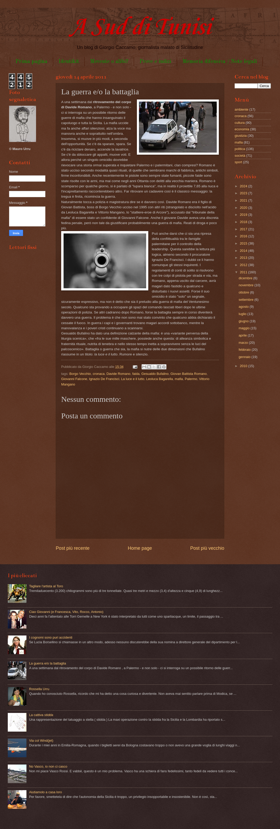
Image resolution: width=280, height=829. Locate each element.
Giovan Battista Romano (189, 374)
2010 (244, 366)
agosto (244, 307)
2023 (244, 193)
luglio (243, 314)
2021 (244, 200)
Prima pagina (31, 61)
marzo (244, 343)
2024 (244, 186)
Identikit (69, 61)
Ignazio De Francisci (104, 379)
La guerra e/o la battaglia (47, 663)
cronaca (99, 374)
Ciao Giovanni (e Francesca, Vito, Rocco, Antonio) (66, 612)
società (240, 156)
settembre (246, 300)
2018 (244, 222)
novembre (246, 285)
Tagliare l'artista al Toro (46, 586)
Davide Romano (118, 374)
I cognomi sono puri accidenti (50, 637)
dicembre (246, 278)
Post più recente (72, 548)
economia (242, 129)
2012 (244, 265)
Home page (140, 548)
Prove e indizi (155, 61)
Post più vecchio (207, 548)
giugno (244, 321)
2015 (244, 243)
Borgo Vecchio (80, 374)
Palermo (191, 379)
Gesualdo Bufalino (155, 374)
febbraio (245, 350)
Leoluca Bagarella (159, 379)
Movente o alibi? (109, 61)
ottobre (244, 292)
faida (135, 374)
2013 (244, 258)
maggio (244, 328)
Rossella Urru (39, 689)
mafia (179, 379)
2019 (244, 215)
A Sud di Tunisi (140, 27)
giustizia (241, 136)
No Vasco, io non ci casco (48, 766)
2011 (244, 272)
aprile (243, 335)
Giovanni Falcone (74, 379)
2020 (244, 208)
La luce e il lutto (132, 379)
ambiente (241, 109)
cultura (240, 123)
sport (238, 162)
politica (240, 149)
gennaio (245, 357)
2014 (244, 251)
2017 (244, 229)
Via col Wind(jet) (41, 740)
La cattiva (41, 715)
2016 (244, 236)
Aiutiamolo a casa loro (45, 792)
